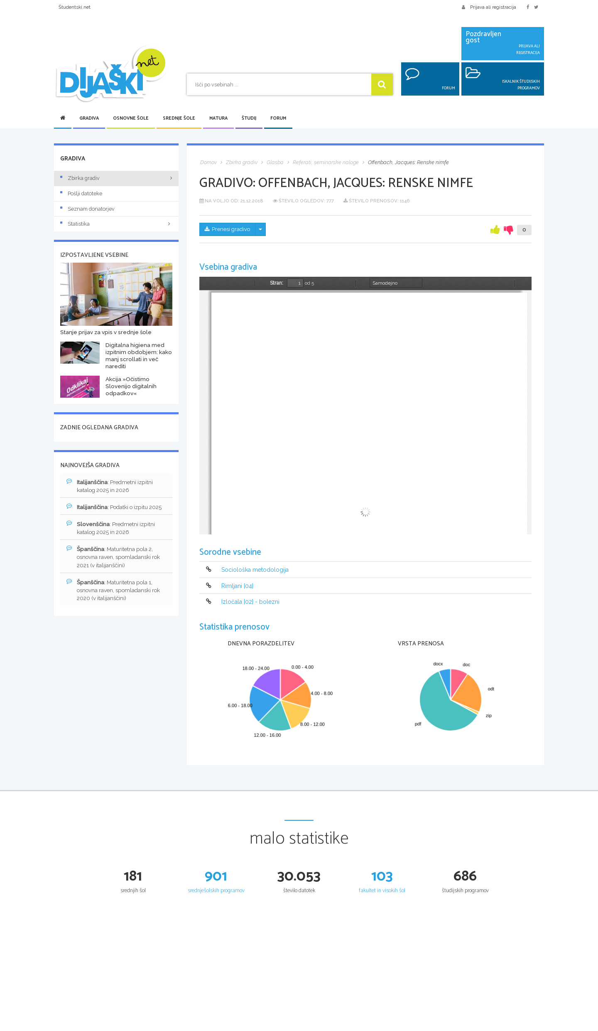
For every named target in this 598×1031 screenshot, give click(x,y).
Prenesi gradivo (229, 229)
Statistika (116, 224)
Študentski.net (75, 7)
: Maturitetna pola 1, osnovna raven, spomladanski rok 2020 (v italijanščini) (116, 593)
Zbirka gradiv (80, 178)
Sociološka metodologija (255, 570)
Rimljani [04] (237, 586)
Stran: (276, 283)
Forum (278, 118)
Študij (249, 118)
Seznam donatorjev (87, 209)
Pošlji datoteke (81, 193)
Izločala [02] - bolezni (250, 601)
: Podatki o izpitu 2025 (117, 508)
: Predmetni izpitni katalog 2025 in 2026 (111, 486)
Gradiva (89, 118)
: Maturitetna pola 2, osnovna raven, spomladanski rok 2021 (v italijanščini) (116, 559)
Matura (218, 118)
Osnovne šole (131, 118)
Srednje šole (179, 118)
